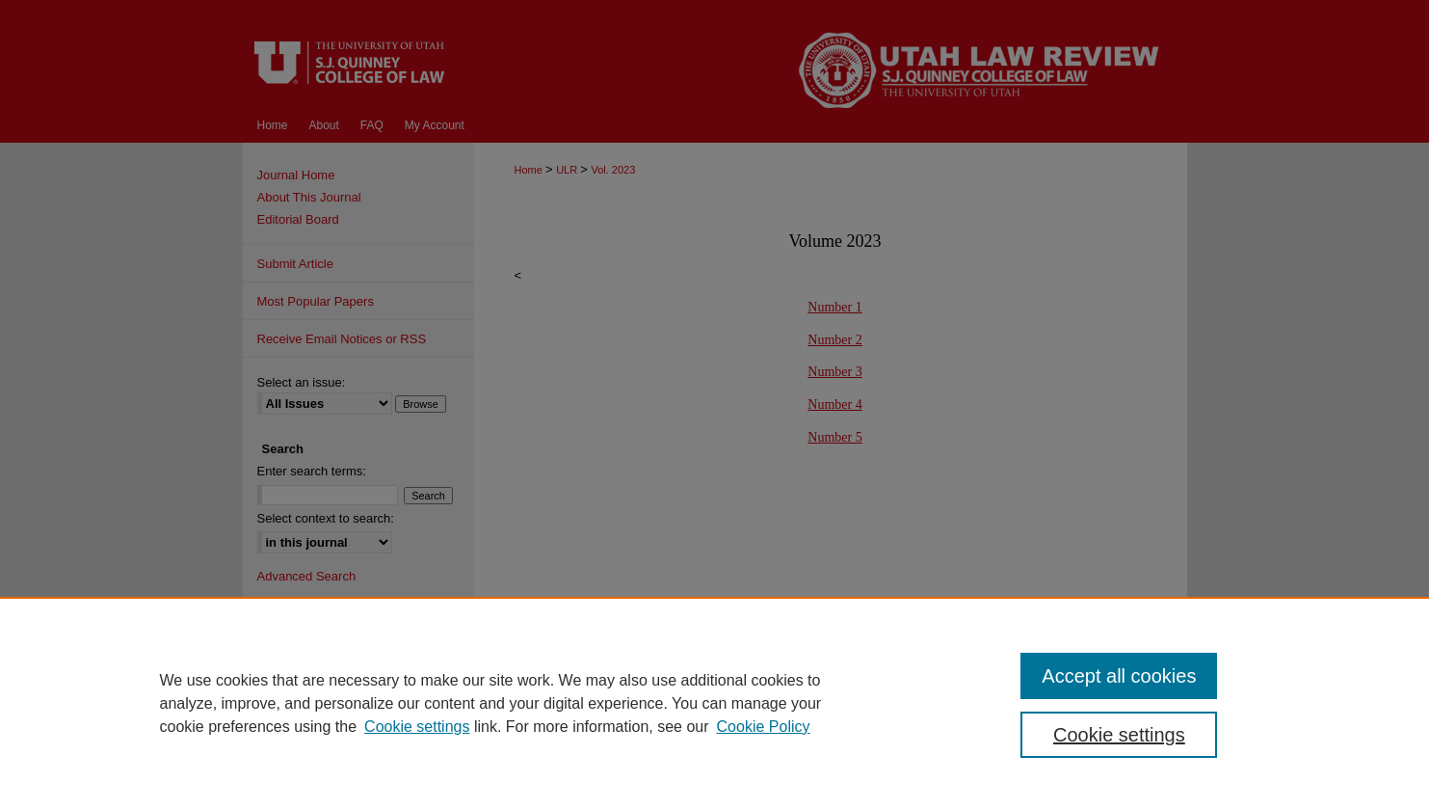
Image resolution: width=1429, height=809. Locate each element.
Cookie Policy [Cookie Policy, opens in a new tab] (763, 726)
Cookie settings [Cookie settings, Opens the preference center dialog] (1119, 734)
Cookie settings (416, 726)
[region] (714, 703)
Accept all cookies (1119, 676)
